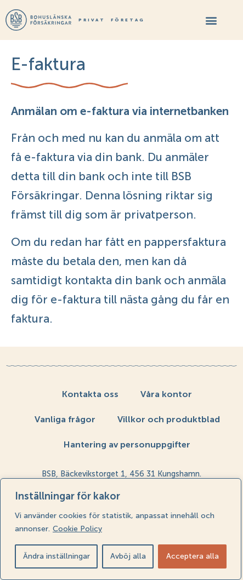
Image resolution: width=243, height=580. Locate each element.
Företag (128, 20)
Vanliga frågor (65, 419)
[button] (211, 20)
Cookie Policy (77, 529)
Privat (91, 20)
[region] (120, 529)
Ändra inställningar (56, 556)
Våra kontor (166, 394)
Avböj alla (128, 556)
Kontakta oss (90, 394)
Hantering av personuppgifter (127, 444)
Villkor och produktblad (168, 419)
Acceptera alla (192, 556)
